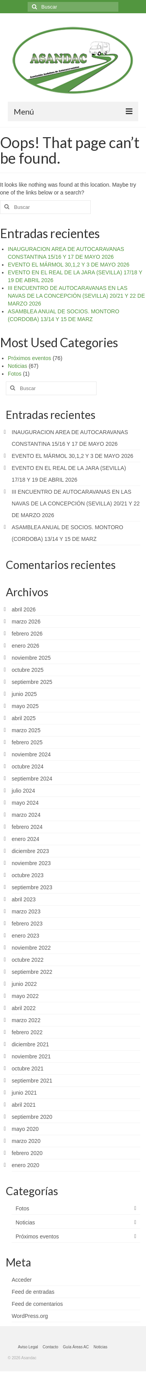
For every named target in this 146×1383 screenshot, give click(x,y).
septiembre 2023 (32, 887)
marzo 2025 (26, 730)
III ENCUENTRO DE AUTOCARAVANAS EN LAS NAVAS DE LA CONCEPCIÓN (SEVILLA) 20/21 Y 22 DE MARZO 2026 (76, 296)
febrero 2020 (27, 1153)
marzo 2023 (26, 911)
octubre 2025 (28, 670)
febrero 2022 (27, 1032)
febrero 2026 (27, 634)
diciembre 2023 (30, 851)
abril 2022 (24, 1008)
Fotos (14, 374)
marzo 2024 (26, 815)
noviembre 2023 (31, 863)
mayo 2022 (25, 996)
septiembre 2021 (32, 1080)
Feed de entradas (33, 1292)
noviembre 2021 (31, 1056)
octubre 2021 (28, 1068)
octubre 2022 (28, 960)
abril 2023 (24, 899)
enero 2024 (25, 839)
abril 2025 (24, 718)
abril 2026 (24, 609)
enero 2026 (25, 646)
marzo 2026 (26, 621)
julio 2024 (23, 791)
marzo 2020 (26, 1141)
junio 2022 (24, 984)
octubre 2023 (28, 875)
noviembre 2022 (31, 948)
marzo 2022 (26, 1020)
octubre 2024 (28, 766)
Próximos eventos (29, 358)
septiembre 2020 (32, 1117)
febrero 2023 (27, 923)
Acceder (22, 1280)
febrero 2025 (27, 742)
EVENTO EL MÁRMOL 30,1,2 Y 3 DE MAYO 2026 (68, 264)
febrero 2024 (27, 827)
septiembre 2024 (32, 778)
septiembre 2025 (32, 682)
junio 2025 (24, 694)
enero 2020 (25, 1165)
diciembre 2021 (30, 1044)
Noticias (17, 366)
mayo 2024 (25, 803)
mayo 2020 (25, 1129)
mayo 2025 (25, 706)
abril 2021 (24, 1105)
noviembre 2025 (31, 658)
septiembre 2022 (32, 972)
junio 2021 (24, 1093)
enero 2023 (25, 936)
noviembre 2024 (31, 754)
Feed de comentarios (37, 1304)
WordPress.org (30, 1316)
